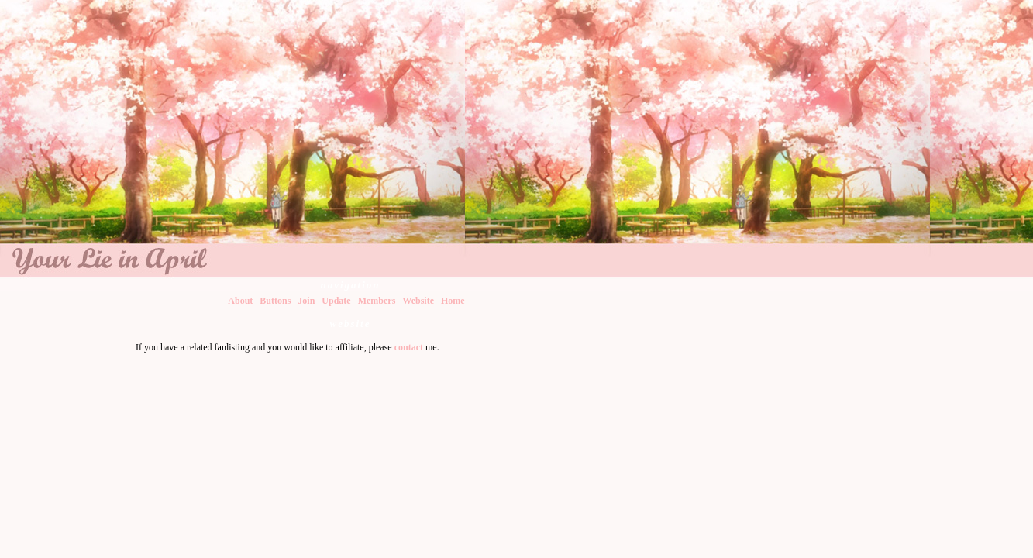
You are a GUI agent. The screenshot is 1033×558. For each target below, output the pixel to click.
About (240, 300)
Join (306, 300)
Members (377, 300)
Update (336, 300)
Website (418, 300)
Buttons (275, 300)
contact (408, 347)
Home (453, 300)
